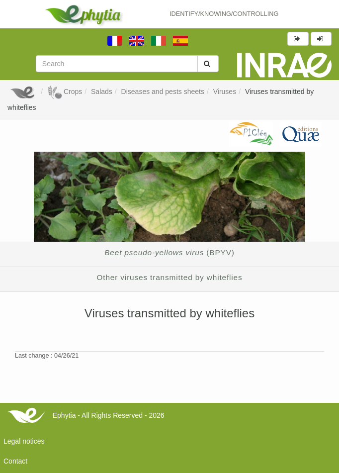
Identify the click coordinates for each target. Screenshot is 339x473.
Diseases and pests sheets (162, 91)
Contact (15, 461)
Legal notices (24, 441)
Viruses (224, 91)
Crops (64, 91)
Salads (101, 91)
